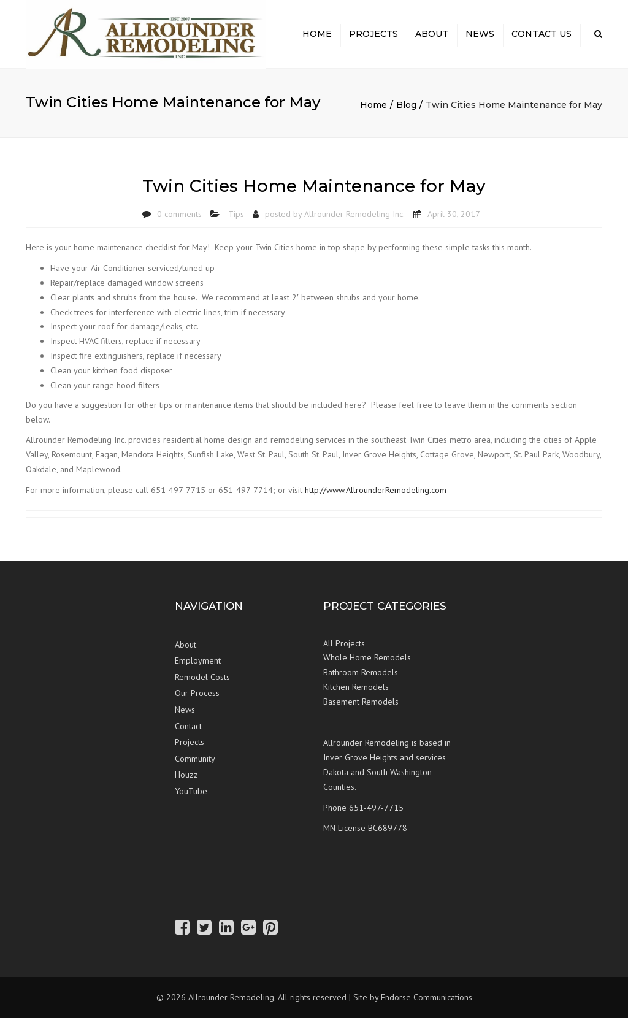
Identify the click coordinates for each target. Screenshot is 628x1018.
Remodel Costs (202, 677)
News (479, 33)
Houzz (186, 774)
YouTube (191, 791)
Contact (188, 726)
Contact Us (541, 33)
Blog (406, 104)
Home (317, 33)
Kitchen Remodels (356, 686)
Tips (236, 214)
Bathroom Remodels (360, 672)
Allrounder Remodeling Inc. (354, 214)
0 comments (179, 214)
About (431, 33)
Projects (373, 33)
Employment (198, 660)
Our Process (197, 692)
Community (195, 758)
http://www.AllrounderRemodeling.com (375, 490)
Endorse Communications (426, 997)
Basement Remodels (361, 701)
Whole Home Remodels (367, 657)
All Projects (344, 643)
